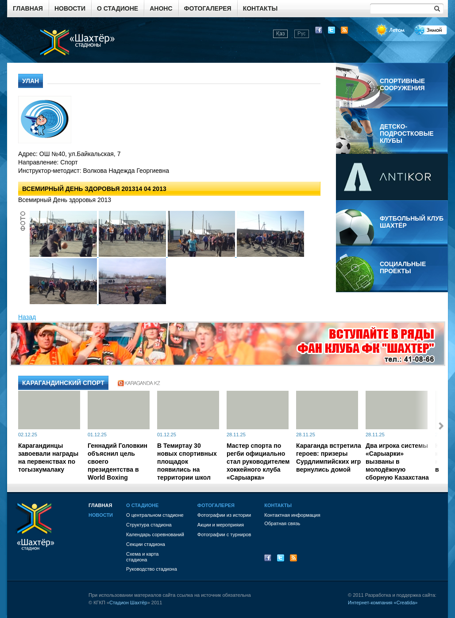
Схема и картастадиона (142, 556)
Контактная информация (292, 515)
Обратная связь (282, 523)
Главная (28, 8)
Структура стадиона (149, 524)
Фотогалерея (207, 8)
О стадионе (117, 8)
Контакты (260, 8)
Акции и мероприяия (220, 524)
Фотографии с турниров (224, 534)
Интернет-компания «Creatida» (382, 602)
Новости (69, 8)
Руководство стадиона (151, 569)
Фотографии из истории (224, 515)
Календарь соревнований (155, 534)
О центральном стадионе (155, 515)
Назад (27, 316)
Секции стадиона (145, 544)
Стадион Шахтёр (128, 602)
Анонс (161, 8)
